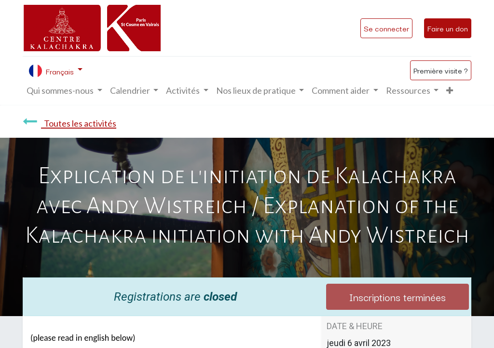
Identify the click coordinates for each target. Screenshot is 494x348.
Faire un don (447, 28)
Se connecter (386, 28)
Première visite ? (440, 70)
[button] (449, 90)
